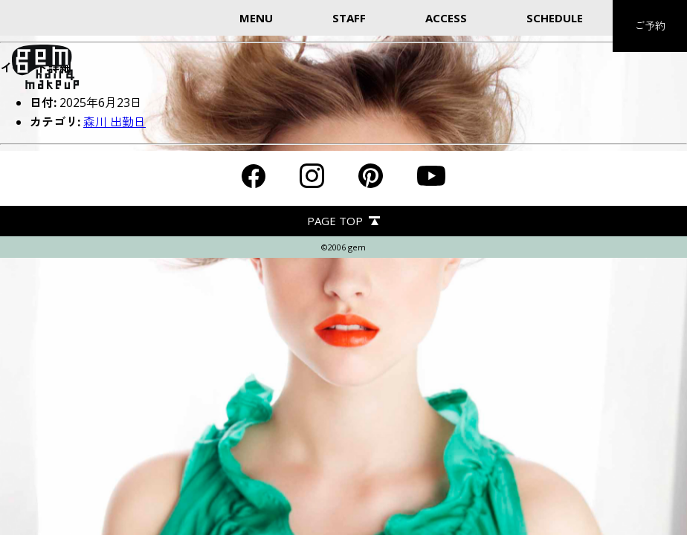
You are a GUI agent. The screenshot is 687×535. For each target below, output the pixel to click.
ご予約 (649, 26)
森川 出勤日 (114, 122)
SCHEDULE (554, 17)
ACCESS (446, 17)
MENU (256, 17)
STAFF (349, 17)
